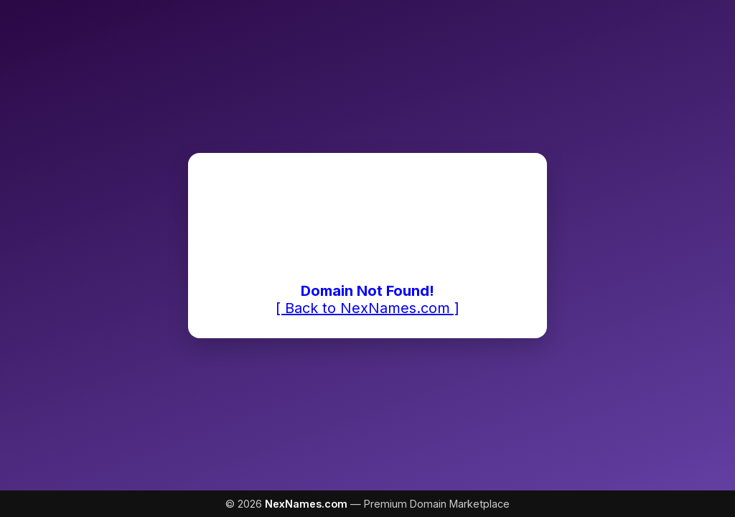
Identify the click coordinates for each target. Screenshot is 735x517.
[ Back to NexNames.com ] (367, 308)
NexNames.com (306, 504)
